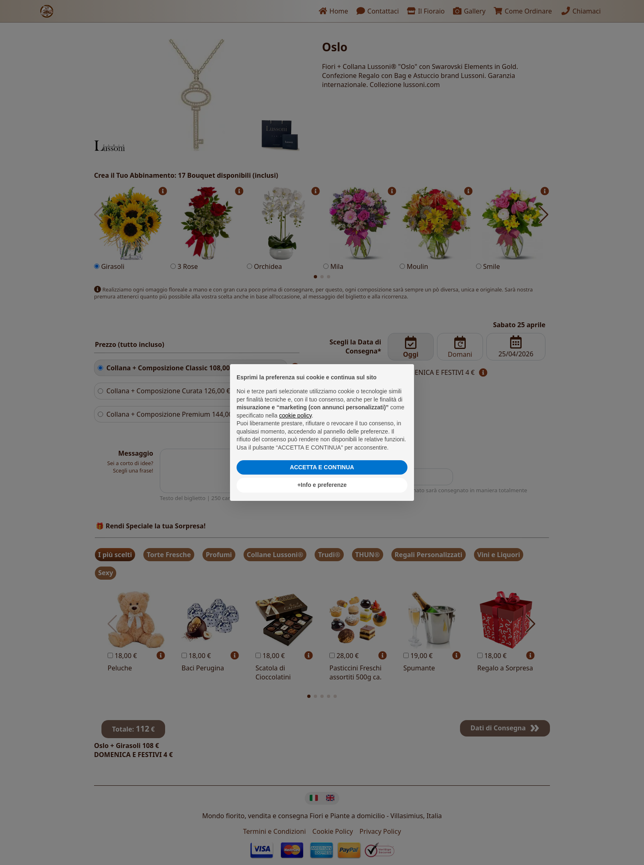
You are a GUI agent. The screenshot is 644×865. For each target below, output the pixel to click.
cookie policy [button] (295, 415)
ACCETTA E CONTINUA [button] (322, 467)
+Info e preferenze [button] (322, 485)
